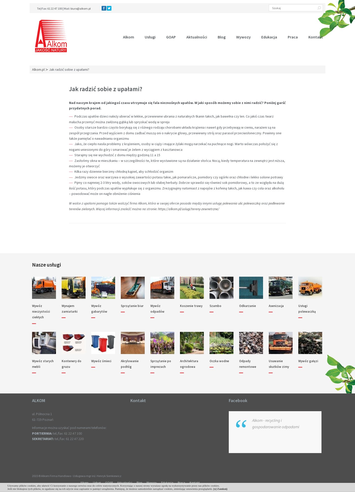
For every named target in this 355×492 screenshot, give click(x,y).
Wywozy (243, 36)
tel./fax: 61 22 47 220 (69, 439)
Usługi (150, 36)
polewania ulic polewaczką (242, 203)
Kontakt (315, 36)
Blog (222, 36)
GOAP (171, 36)
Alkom (128, 36)
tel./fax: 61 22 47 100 (67, 433)
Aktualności (196, 36)
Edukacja (269, 36)
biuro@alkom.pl (81, 8)
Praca (293, 36)
